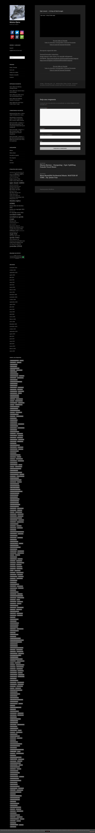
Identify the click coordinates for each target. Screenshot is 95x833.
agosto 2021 (12, 275)
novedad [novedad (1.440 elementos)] (15, 214)
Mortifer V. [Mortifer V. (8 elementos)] (13, 632)
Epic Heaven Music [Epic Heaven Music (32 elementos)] (15, 485)
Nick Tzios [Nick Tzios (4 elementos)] (13, 649)
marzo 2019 (12, 346)
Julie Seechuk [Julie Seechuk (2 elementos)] (20, 586)
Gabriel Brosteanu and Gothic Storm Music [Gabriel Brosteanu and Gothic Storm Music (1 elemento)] (17, 531)
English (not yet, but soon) (16, 50)
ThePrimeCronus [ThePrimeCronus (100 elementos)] (14, 241)
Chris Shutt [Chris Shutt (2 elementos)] (13, 416)
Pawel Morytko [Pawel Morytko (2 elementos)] (19, 668)
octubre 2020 (13, 299)
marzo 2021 (12, 287)
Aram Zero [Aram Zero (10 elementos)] (21, 391)
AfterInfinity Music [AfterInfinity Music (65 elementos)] (20, 172)
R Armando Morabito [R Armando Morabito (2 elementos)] (14, 701)
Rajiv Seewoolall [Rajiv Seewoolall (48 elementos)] (13, 224)
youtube (74, 85)
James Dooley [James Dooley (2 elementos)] (13, 574)
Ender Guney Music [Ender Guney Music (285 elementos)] (16, 180)
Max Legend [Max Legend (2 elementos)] (20, 615)
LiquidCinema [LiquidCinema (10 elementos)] (20, 597)
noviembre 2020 (13, 297)
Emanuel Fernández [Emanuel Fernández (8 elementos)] (14, 474)
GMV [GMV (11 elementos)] (20, 543)
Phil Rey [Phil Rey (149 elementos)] (13, 221)
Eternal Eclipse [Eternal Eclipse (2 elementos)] (13, 514)
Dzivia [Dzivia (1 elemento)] (20, 464)
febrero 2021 (13, 289)
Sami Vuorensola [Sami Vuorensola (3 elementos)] (14, 726)
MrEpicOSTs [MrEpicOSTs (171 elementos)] (14, 198)
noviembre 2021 (13, 267)
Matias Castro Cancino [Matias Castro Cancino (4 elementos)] (14, 611)
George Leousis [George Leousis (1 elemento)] (13, 537)
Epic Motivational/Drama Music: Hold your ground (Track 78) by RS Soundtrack (17, 139)
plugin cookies (92, 831)
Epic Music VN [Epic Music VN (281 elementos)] (15, 189)
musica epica (68, 85)
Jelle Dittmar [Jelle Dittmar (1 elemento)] (21, 576)
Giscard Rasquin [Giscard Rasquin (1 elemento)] (13, 539)
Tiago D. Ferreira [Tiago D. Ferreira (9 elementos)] (14, 784)
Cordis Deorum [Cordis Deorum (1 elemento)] (19, 433)
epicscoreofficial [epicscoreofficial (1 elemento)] (20, 508)
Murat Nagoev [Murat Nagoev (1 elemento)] (13, 636)
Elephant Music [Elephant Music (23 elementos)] (14, 470)
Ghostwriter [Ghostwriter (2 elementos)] (20, 537)
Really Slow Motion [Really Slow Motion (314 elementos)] (16, 227)
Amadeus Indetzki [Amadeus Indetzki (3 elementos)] (14, 383)
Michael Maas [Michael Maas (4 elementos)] (13, 621)
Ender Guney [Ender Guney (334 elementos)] (15, 179)
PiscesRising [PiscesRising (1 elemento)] (13, 686)
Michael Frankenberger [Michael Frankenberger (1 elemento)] (14, 619)
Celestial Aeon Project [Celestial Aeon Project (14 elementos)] (15, 410)
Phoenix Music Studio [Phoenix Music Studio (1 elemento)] (14, 680)
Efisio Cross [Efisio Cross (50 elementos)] (12, 177)
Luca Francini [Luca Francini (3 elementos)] (13, 601)
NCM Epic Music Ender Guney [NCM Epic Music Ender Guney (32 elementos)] (17, 647)
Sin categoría (13, 158)
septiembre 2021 (13, 272)
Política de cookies (14, 72)
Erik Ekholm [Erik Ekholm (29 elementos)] (18, 512)
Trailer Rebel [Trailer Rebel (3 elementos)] (13, 801)
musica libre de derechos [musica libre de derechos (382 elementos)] (17, 640)
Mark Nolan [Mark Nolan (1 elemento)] (13, 609)
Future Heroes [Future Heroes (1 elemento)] (13, 529)
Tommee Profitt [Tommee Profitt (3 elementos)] (19, 790)
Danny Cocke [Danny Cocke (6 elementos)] (13, 441)
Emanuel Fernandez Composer (52, 85)
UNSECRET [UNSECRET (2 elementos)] (13, 811)
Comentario (44, 108)
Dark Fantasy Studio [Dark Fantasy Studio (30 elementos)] (15, 445)
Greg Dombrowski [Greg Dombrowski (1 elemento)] (14, 549)
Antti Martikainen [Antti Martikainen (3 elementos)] (14, 391)
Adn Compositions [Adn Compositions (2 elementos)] (14, 364)
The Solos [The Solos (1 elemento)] (21, 776)
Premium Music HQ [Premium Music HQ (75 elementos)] (14, 222)
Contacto (12, 77)
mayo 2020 (12, 311)
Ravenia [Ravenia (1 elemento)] (20, 703)
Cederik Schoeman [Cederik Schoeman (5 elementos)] (14, 408)
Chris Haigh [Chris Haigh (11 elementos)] (18, 412)
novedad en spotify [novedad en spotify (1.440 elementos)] (16, 659)
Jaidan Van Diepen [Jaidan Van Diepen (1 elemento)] (20, 572)
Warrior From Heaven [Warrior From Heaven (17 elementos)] (15, 815)
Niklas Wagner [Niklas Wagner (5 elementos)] (20, 651)
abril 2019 (12, 343)
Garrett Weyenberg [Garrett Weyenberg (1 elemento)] (14, 535)
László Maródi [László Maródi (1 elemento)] (13, 603)
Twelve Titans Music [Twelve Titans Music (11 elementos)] (15, 803)
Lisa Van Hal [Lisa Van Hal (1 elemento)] (13, 599)
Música (11, 150)
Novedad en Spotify (14, 155)
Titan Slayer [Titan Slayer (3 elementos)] (21, 788)
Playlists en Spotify (14, 75)
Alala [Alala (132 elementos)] (12, 174)
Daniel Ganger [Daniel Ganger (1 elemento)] (13, 437)
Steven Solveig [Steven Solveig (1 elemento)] (13, 761)
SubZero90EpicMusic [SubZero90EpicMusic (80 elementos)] (14, 239)
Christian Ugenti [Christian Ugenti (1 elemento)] (13, 418)
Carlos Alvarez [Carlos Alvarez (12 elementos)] (19, 404)
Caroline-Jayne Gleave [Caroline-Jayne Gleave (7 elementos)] (15, 406)
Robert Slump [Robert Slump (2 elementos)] (20, 713)
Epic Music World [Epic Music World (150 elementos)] (15, 192)
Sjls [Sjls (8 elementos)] (19, 751)
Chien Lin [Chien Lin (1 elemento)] (12, 412)
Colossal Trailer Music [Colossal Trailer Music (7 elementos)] (15, 431)
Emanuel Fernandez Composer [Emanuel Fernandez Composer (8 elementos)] (16, 472)
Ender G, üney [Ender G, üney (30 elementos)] (20, 476)
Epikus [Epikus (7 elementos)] (12, 512)
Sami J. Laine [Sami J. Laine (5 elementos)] (13, 724)
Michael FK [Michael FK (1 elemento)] (13, 617)
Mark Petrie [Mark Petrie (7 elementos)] (19, 609)
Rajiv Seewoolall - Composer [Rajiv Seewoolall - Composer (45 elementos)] (15, 225)
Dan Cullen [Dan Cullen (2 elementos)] (20, 435)
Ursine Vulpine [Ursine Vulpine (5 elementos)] (20, 811)
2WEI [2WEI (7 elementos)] (21, 360)
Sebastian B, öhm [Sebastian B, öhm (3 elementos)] (14, 734)
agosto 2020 (12, 304)
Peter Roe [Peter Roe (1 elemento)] (20, 672)
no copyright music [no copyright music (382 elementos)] (16, 212)
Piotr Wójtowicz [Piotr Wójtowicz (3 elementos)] (13, 684)
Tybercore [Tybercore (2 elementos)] (13, 809)
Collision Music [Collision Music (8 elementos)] (13, 429)
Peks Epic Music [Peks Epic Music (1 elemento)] (13, 670)
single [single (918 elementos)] (13, 234)
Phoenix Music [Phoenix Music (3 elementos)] (13, 678)
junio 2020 (12, 309)
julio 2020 (12, 307)
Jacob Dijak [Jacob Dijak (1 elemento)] (13, 572)
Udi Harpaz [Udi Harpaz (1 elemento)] (19, 809)
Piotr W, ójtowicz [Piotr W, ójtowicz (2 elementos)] (20, 682)
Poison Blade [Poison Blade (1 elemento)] (18, 688)
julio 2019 (12, 336)
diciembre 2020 (13, 294)
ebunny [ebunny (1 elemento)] (12, 466)
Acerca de (12, 70)
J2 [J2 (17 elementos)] (12, 570)
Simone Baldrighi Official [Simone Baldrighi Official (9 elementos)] (15, 745)
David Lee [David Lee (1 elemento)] (21, 449)
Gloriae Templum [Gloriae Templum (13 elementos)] (14, 541)
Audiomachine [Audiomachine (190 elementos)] (15, 176)
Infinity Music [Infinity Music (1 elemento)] (13, 562)
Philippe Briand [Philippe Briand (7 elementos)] (13, 676)
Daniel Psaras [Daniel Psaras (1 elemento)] (21, 439)
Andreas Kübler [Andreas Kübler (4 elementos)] (13, 387)
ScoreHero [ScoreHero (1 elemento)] (13, 732)
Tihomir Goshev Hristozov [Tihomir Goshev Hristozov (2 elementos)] (15, 786)
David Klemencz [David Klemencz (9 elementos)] (14, 449)
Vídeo (42, 83)
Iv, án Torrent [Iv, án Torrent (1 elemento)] (13, 566)
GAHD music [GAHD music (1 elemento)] (20, 533)
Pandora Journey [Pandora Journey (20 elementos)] (20, 664)
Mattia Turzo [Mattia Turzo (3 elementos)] (13, 613)
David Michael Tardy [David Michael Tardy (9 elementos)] (14, 451)
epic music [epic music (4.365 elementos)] (17, 183)
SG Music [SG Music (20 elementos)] (13, 738)
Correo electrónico (46, 135)
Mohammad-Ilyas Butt (15, 113)
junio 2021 (12, 280)
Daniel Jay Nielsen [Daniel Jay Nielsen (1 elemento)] (14, 439)
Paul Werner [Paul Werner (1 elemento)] (13, 668)
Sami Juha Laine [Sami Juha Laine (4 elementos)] (21, 724)
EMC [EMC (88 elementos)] (16, 177)
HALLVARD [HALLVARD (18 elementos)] (20, 551)
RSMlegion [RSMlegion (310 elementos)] (14, 230)
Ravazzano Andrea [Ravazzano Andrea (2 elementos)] (14, 703)
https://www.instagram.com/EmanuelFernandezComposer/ (56, 60)
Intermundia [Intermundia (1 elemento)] (13, 564)
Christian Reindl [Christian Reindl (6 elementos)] (20, 416)
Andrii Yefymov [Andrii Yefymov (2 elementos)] (13, 389)
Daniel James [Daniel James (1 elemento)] (20, 437)
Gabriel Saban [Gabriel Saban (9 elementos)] (13, 533)
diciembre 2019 (13, 324)
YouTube (12, 162)
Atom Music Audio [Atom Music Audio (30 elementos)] (14, 395)
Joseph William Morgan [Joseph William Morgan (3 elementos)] (14, 584)
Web (41, 141)
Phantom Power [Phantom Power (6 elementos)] (14, 674)
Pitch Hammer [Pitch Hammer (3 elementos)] (19, 686)
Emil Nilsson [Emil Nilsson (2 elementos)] (13, 476)
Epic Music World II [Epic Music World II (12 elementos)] (14, 506)
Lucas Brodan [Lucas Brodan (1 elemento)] (20, 601)
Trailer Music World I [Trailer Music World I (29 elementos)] (15, 797)
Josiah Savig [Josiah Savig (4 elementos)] (13, 586)
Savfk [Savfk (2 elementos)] (19, 730)
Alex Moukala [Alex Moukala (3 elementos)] (13, 377)
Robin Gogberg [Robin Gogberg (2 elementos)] (13, 715)
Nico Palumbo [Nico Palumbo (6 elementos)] (19, 649)
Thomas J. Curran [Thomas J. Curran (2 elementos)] (14, 782)
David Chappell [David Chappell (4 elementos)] (13, 447)
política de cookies (73, 830)
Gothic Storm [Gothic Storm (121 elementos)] (14, 194)
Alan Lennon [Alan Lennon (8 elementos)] (19, 370)
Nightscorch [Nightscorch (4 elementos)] (13, 651)
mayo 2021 (12, 282)
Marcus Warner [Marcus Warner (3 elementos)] (20, 607)
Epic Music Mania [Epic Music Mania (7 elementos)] (14, 497)
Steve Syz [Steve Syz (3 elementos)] (20, 761)
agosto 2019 (12, 334)
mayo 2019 (12, 341)
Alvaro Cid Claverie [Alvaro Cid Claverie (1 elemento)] (14, 379)
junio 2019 (12, 338)
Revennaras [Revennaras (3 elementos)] (13, 709)
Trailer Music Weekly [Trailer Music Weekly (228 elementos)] (16, 242)
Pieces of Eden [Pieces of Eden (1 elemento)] (13, 682)
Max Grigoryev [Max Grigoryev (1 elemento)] (13, 615)
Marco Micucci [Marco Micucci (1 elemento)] (13, 607)
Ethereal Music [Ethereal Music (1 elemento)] (20, 514)
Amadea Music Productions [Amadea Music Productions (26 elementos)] (16, 381)
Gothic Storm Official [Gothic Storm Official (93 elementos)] (15, 195)
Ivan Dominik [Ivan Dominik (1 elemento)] (13, 568)
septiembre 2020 (13, 302)
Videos (11, 160)
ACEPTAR (47, 831)
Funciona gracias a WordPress (47, 189)
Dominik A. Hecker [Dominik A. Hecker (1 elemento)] (14, 462)
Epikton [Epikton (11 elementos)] (20, 510)
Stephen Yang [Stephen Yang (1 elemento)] (21, 759)
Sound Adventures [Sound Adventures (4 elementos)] (20, 753)
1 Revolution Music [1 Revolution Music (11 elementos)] (14, 360)
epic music (62, 85)
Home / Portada (13, 67)
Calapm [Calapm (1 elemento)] (12, 404)
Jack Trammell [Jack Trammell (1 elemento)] (17, 570)
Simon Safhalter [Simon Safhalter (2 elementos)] (13, 747)
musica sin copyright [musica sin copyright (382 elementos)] (17, 209)
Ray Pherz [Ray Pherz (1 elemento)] (13, 705)
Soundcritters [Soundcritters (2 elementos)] (13, 755)
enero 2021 (12, 292)
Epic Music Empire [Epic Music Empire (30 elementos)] (15, 493)
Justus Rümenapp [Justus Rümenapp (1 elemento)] (14, 588)
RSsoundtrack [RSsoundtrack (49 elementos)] (21, 230)
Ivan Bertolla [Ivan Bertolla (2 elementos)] (19, 566)
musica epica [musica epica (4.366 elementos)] (15, 638)
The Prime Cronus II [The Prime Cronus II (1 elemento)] (14, 774)
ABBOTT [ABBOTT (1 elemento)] (19, 362)
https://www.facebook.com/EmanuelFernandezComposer (62, 58)
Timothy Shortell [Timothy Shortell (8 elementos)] (14, 788)
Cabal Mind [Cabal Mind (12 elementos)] (21, 402)
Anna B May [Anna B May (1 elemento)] (20, 389)
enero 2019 (12, 351)
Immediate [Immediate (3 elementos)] (13, 560)
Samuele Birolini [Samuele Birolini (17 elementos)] (14, 728)
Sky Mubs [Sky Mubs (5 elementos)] (13, 753)
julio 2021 (12, 277)
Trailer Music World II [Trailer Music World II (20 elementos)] (15, 799)
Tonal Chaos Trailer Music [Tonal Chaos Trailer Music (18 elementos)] (16, 792)
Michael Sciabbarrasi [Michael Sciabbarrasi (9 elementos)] (14, 623)
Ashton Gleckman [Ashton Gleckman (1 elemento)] (14, 393)
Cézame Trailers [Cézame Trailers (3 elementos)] (13, 435)
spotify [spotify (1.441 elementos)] (14, 237)
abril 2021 (12, 284)
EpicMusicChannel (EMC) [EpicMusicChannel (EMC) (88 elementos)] (15, 186)
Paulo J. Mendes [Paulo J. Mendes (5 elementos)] (20, 666)
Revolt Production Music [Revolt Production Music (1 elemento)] (14, 711)
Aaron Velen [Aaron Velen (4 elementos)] (13, 362)
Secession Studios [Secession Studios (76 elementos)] (14, 232)
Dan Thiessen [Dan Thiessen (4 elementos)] (13, 443)
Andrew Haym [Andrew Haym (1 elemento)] (20, 387)
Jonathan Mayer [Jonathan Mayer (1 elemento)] (13, 582)
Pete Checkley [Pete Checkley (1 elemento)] (20, 670)
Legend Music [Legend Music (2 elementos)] (13, 597)
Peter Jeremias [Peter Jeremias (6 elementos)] (13, 672)
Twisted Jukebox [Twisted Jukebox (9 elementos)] (14, 805)
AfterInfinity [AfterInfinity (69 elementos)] (12, 172)
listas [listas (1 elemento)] (18, 599)
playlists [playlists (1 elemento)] (12, 688)
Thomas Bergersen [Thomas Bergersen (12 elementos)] (14, 778)
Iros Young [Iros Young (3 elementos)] (19, 564)
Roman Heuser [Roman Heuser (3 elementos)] (13, 717)
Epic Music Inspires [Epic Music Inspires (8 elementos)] (14, 495)
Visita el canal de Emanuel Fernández (60, 44)
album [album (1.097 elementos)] (19, 174)
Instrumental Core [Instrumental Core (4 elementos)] (20, 562)
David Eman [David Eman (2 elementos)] (20, 447)
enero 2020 (12, 321)
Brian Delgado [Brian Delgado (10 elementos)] (14, 402)
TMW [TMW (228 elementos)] (22, 241)
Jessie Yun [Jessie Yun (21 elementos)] (19, 578)
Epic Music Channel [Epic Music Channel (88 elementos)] (14, 185)
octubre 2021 (13, 270)
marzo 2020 (12, 316)
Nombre (42, 128)
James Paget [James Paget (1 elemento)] (20, 574)
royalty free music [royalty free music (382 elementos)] (16, 229)
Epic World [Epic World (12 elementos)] (13, 510)
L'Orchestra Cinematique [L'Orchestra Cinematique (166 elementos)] (17, 197)
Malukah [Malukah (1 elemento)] (19, 603)
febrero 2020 (13, 319)
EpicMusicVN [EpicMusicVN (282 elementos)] (14, 188)
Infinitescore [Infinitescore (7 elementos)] (19, 560)
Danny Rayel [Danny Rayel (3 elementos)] (20, 441)
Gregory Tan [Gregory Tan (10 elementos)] (13, 551)
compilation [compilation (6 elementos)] (13, 433)
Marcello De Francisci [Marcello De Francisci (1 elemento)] (14, 605)
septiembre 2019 (13, 331)
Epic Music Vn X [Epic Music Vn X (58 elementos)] (13, 191)
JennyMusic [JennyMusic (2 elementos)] (13, 578)
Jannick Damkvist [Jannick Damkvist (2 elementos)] (14, 576)
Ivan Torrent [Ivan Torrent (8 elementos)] (19, 568)
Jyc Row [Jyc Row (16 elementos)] (21, 588)
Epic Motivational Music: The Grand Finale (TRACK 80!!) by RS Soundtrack (17, 126)
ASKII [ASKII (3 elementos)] (19, 393)
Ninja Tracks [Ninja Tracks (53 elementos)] (14, 653)
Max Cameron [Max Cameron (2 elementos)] (19, 613)
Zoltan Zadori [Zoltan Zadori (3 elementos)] (13, 826)
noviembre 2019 (13, 326)
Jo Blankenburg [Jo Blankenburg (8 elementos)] (14, 580)
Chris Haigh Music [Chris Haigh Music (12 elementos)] (14, 414)
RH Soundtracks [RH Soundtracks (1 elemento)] (13, 713)
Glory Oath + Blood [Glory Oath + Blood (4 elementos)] (14, 543)
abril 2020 (12, 314)
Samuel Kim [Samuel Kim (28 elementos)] (13, 730)
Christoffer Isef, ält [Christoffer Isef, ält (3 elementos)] (14, 420)
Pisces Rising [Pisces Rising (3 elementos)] (20, 684)
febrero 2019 (13, 348)
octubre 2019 (13, 329)
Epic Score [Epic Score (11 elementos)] (13, 508)
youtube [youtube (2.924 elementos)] (16, 246)
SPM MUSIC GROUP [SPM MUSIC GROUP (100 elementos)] (15, 235)
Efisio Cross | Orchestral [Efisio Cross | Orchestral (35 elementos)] (16, 468)
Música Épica (15, 22)
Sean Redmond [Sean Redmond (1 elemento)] (19, 732)
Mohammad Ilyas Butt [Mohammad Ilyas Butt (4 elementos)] (14, 630)
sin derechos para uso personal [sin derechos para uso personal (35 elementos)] (17, 749)
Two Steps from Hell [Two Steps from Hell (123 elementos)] (15, 244)
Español (11, 48)
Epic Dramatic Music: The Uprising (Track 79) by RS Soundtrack (16, 132)
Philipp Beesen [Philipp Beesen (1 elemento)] (21, 674)
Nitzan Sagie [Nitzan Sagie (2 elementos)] (21, 653)
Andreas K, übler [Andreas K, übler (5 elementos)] (14, 385)
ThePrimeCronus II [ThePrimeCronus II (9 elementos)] (14, 776)
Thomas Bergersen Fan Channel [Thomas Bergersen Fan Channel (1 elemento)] (16, 780)
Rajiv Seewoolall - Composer (16, 122)
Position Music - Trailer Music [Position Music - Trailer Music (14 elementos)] (16, 690)
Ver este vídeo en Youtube (60, 40)
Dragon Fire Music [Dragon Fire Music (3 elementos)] (14, 464)
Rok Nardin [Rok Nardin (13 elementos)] (20, 715)
